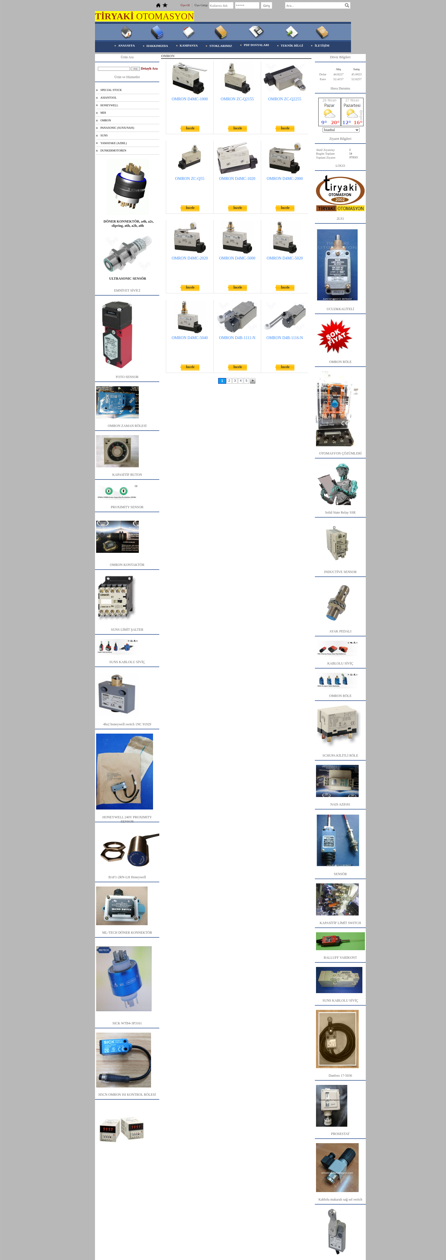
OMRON (105, 120)
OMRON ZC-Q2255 (284, 99)
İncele (190, 128)
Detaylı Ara (149, 68)
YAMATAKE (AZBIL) (113, 143)
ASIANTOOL (108, 97)
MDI (103, 112)
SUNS (104, 135)
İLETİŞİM (322, 45)
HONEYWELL (109, 105)
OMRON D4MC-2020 (190, 258)
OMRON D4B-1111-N (237, 338)
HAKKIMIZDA (157, 45)
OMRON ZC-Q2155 (237, 99)
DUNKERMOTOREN (113, 150)
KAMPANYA (189, 45)
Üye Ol (185, 5)
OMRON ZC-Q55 (189, 179)
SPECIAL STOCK (111, 90)
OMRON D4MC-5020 (285, 258)
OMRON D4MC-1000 (190, 99)
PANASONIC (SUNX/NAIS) (117, 127)
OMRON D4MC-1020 (237, 179)
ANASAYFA (126, 45)
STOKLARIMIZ (220, 45)
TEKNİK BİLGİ (292, 45)
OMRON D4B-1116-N (285, 338)
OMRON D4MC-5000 (237, 258)
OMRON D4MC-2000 (285, 179)
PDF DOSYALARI (256, 45)
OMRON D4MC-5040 (190, 338)
